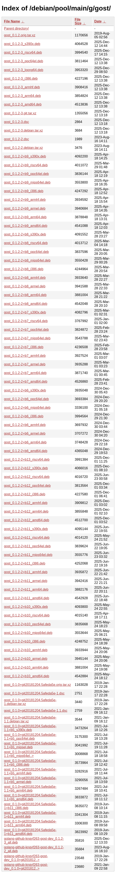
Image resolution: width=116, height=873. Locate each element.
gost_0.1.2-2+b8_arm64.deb (25, 295)
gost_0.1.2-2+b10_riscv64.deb (27, 615)
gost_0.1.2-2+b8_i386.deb (23, 269)
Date (98, 21)
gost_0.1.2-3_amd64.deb (23, 104)
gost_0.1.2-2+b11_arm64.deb (26, 589)
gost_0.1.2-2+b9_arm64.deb (25, 217)
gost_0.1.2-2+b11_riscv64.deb (27, 537)
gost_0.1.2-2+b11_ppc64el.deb (27, 546)
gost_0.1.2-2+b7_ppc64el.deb (26, 329)
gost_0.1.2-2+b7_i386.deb (23, 347)
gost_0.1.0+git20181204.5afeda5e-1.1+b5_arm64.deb (30, 788)
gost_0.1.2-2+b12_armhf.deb (25, 503)
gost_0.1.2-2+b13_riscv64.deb (27, 459)
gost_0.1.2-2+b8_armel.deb (24, 286)
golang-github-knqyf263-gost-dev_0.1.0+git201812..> (26, 858)
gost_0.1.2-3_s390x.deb (22, 44)
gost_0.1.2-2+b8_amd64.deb (25, 304)
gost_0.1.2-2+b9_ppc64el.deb (26, 174)
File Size (78, 21)
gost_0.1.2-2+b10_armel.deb (25, 658)
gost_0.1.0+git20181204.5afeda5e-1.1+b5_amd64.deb (30, 797)
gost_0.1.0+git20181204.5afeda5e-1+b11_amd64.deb (30, 832)
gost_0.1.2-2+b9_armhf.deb (25, 199)
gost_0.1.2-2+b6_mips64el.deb (27, 407)
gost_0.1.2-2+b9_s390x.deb (25, 156)
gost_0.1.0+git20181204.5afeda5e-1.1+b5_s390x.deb (30, 728)
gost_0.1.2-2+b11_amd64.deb (26, 598)
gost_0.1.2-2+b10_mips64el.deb (28, 633)
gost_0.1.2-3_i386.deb (21, 78)
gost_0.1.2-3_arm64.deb (22, 96)
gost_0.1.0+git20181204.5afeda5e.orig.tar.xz (37, 684)
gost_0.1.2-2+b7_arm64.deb (25, 373)
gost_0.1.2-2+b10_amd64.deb (26, 676)
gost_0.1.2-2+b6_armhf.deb (25, 425)
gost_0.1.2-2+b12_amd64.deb (26, 520)
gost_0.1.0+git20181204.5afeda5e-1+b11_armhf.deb (30, 814)
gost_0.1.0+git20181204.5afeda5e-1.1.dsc (35, 710)
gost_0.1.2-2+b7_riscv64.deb (26, 321)
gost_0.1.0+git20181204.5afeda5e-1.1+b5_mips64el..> (30, 754)
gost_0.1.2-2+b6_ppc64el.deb (26, 399)
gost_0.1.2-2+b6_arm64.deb (25, 442)
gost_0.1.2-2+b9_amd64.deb (25, 226)
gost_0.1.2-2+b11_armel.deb (25, 581)
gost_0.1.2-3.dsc (16, 122)
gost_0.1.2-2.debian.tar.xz (23, 147)
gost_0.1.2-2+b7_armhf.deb (25, 355)
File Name (12, 21)
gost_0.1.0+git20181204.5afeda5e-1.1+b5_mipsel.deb (30, 745)
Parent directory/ (16, 28)
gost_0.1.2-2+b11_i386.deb (24, 563)
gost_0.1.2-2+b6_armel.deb (24, 433)
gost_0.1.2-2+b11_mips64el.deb (28, 555)
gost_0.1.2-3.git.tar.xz (20, 113)
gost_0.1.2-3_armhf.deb (22, 87)
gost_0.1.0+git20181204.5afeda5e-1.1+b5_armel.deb (30, 780)
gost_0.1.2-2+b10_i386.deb (24, 641)
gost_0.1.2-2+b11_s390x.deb (26, 529)
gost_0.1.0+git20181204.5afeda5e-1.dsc (34, 693)
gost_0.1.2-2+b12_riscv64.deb (27, 477)
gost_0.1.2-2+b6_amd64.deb (25, 451)
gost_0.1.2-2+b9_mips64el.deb (27, 182)
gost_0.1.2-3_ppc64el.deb (23, 61)
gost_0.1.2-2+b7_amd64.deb (25, 381)
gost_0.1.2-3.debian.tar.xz (23, 130)
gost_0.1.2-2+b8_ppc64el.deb (26, 252)
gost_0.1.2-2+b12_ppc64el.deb (27, 485)
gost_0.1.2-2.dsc (16, 139)
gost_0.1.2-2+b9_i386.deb (23, 191)
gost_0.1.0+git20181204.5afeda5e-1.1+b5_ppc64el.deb (30, 736)
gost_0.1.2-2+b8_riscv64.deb (26, 243)
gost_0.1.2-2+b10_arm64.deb (26, 667)
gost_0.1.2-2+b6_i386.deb (23, 416)
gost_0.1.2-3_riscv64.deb (23, 52)
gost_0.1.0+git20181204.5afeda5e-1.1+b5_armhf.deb (30, 771)
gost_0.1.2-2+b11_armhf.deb (25, 572)
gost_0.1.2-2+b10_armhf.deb (25, 650)
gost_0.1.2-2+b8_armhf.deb (25, 277)
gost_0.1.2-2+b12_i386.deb (24, 494)
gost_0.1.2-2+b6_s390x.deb (25, 390)
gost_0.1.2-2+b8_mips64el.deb (27, 260)
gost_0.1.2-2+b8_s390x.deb (25, 234)
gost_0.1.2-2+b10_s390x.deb (26, 606)
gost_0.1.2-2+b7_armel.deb (24, 364)
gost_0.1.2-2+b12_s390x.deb (26, 468)
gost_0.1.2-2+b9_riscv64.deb (26, 165)
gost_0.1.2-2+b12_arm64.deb (26, 511)
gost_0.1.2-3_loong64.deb (23, 70)
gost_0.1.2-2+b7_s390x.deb (25, 312)
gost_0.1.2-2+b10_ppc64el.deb (27, 624)
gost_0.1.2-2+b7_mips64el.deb (27, 338)
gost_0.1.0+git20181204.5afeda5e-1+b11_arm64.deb (30, 823)
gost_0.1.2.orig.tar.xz (19, 35)
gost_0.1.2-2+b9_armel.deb (24, 208)
